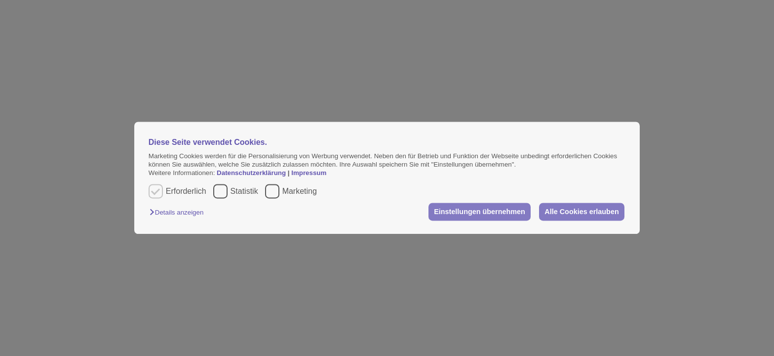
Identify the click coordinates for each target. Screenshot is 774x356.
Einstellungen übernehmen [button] (479, 212)
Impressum (308, 173)
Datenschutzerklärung (252, 173)
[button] (179, 212)
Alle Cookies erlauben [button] (581, 212)
